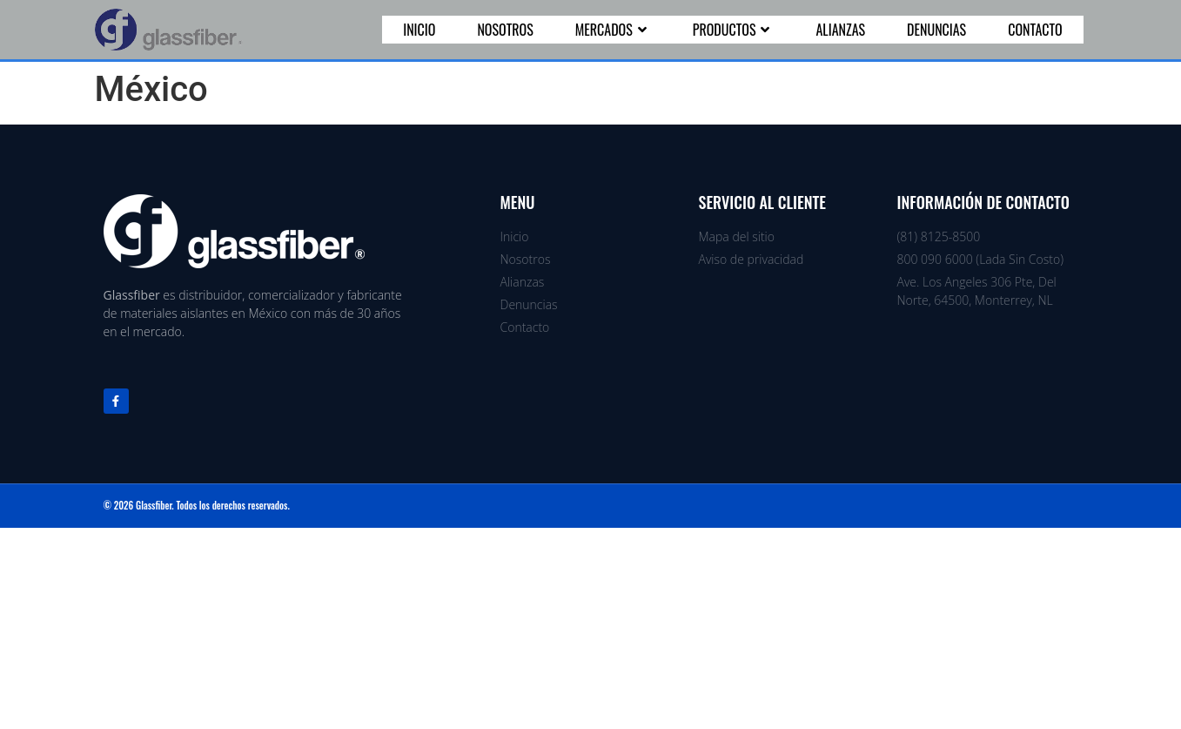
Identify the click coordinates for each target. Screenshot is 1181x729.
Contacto (1035, 29)
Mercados (613, 29)
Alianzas (840, 29)
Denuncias (936, 29)
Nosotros (505, 29)
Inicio (419, 29)
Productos (734, 29)
